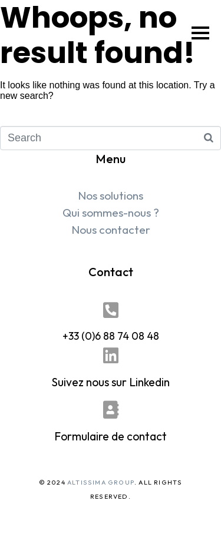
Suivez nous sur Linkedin (111, 382)
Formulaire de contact (110, 436)
